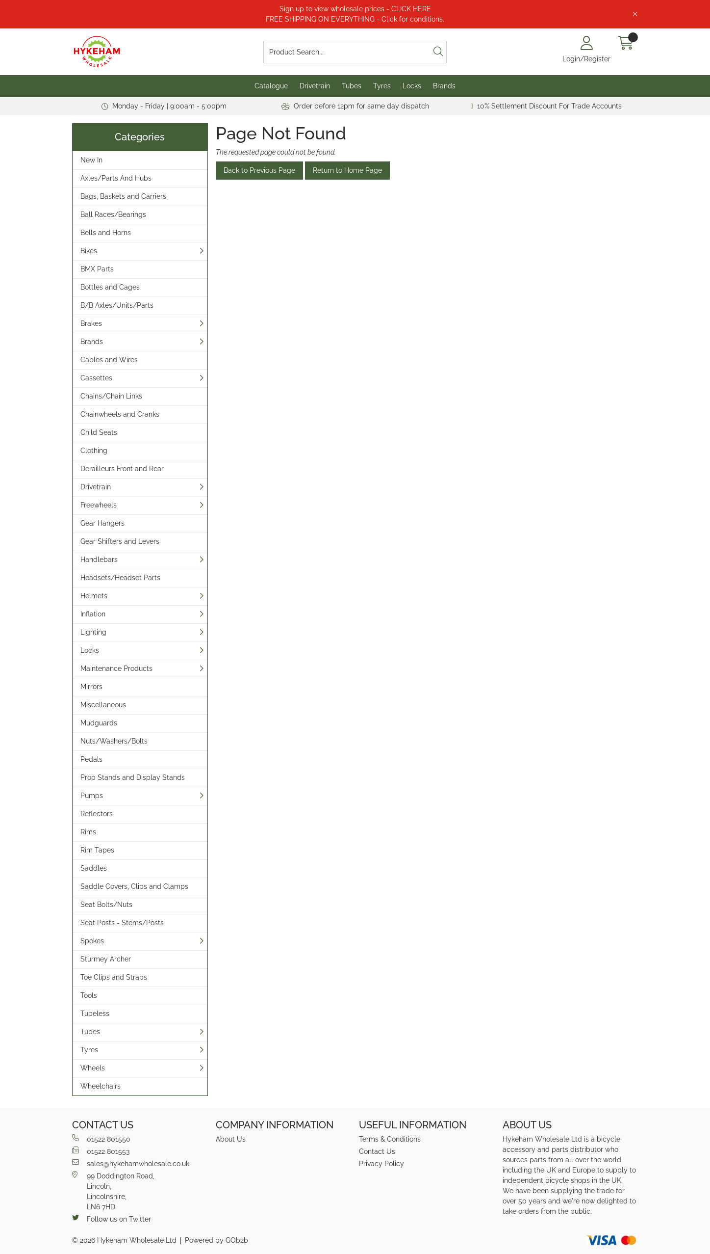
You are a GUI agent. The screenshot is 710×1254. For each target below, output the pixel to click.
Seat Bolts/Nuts (106, 904)
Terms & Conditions (390, 1139)
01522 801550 (101, 1138)
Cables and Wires (109, 360)
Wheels (92, 1068)
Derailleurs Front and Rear (122, 469)
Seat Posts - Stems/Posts (122, 923)
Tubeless (94, 1013)
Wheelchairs (100, 1086)
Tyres (382, 86)
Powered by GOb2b (216, 1240)
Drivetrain (315, 86)
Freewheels (98, 505)
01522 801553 (100, 1151)
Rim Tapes (97, 850)
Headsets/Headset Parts (120, 578)
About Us (231, 1139)
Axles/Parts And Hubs (116, 178)
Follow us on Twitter (111, 1218)
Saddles (93, 868)
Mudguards (98, 723)
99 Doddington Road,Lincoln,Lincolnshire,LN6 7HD (113, 1191)
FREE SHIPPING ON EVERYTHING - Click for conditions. (355, 19)
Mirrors (91, 687)
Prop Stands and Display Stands (132, 777)
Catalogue (271, 86)
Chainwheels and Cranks (119, 414)
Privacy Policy (381, 1164)
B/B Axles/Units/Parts (116, 305)
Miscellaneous (103, 705)
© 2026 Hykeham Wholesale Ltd (124, 1240)
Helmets (93, 596)
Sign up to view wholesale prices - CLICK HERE (355, 9)
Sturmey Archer (105, 959)
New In (91, 160)
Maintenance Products (116, 668)
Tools (88, 995)
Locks (412, 86)
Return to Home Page (347, 170)
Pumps (91, 796)
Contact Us (377, 1151)
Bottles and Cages (110, 287)
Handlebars (99, 559)
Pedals (91, 759)
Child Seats (98, 432)
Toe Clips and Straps (113, 977)
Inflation (92, 614)
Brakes (91, 323)
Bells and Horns (105, 233)
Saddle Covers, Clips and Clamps (134, 886)
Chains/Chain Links (111, 396)
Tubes (351, 86)
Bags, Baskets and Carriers (123, 196)
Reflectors (96, 814)
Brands (444, 86)
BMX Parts (97, 269)
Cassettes (96, 378)
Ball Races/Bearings (113, 214)
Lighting (93, 632)
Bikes (88, 251)
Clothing (93, 450)
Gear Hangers (102, 523)
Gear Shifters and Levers (119, 541)
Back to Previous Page (259, 170)
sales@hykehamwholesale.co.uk (130, 1163)
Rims (88, 832)
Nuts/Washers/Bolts (114, 741)
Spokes (92, 941)
